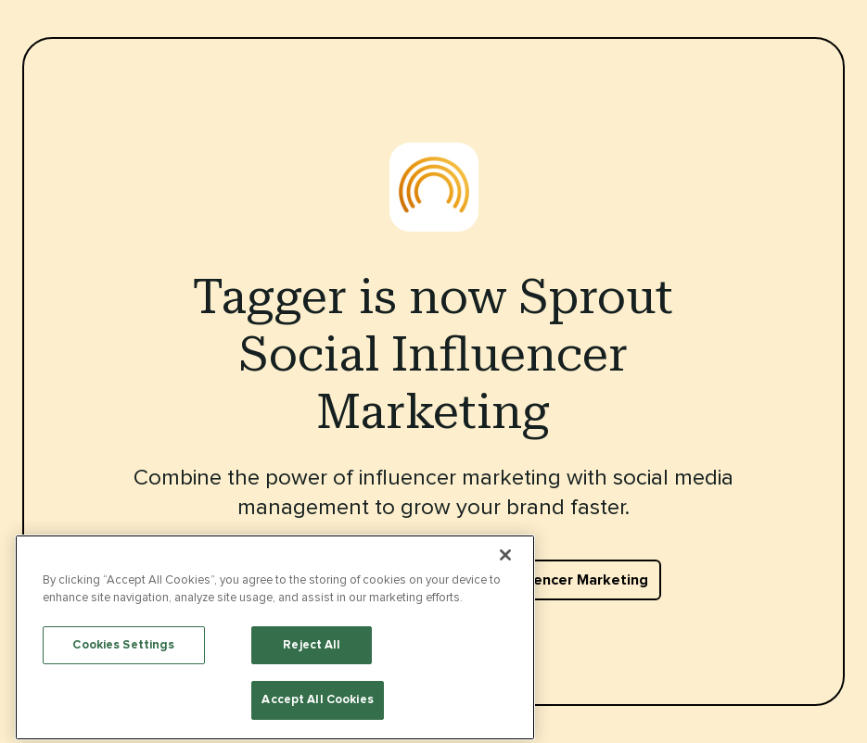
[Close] (505, 648)
